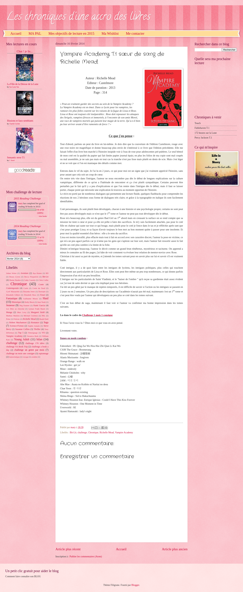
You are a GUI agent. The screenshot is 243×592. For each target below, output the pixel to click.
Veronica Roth (32, 336)
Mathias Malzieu (13, 316)
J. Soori (12, 160)
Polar (8, 319)
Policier (17, 319)
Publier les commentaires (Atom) (86, 556)
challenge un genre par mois (29, 350)
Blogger (135, 585)
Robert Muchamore (18, 322)
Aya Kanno (37, 273)
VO (43, 332)
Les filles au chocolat (15, 309)
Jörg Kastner (24, 305)
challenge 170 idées (34, 343)
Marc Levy (21, 312)
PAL (43, 316)
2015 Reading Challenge (27, 198)
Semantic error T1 (16, 157)
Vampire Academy (124, 432)
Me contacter (135, 33)
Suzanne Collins (22, 329)
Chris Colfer (43, 280)
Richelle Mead (107, 432)
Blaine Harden (15, 280)
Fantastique (11, 298)
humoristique (14, 357)
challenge (82, 432)
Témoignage (33, 333)
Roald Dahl (43, 319)
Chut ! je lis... (25, 51)
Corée (25, 288)
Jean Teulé (42, 302)
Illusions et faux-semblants (20, 120)
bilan (39, 339)
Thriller (37, 329)
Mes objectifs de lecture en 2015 (71, 33)
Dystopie (41, 291)
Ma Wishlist (110, 33)
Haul (45, 298)
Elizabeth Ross (30, 295)
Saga (46, 322)
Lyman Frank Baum (37, 309)
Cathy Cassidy (29, 280)
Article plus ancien (175, 549)
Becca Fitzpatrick (31, 277)
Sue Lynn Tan (14, 87)
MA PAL (35, 33)
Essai (42, 295)
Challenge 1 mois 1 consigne (97, 315)
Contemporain (12, 288)
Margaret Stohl (38, 312)
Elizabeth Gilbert (13, 295)
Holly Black (29, 302)
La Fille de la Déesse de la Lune (22, 84)
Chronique (93, 432)
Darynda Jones (29, 291)
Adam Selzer (11, 273)
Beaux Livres (14, 277)
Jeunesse (10, 305)
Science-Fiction (17, 326)
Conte (41, 284)
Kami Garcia (39, 305)
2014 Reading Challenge (27, 226)
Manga (9, 312)
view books (43, 216)
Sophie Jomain (34, 326)
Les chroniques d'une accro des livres (78, 17)
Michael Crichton (31, 316)
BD (47, 273)
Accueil (15, 33)
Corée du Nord (38, 288)
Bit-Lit (73, 432)
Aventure (24, 273)
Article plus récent (68, 549)
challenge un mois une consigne (20, 353)
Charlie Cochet (14, 124)
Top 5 (21, 332)
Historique (16, 302)
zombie (34, 357)
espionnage (43, 353)
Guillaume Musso (30, 298)
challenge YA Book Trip (17, 346)
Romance (35, 322)
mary (20, 203)
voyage (25, 357)
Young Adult (21, 339)
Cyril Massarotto (13, 291)
